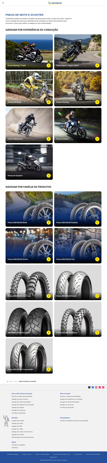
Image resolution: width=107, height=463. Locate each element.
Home (9, 381)
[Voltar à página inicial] (55, 3)
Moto (15, 381)
